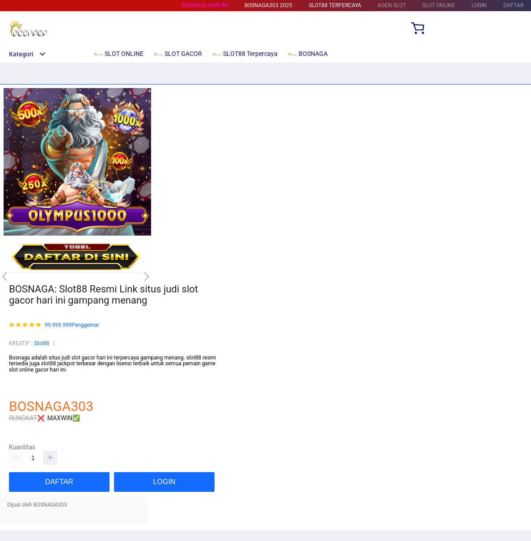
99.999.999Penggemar (72, 325)
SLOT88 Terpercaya (335, 5)
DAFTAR (513, 5)
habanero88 (23, 388)
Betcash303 (23, 382)
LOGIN (479, 5)
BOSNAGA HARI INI (205, 5)
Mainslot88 (22, 376)
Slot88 (41, 343)
